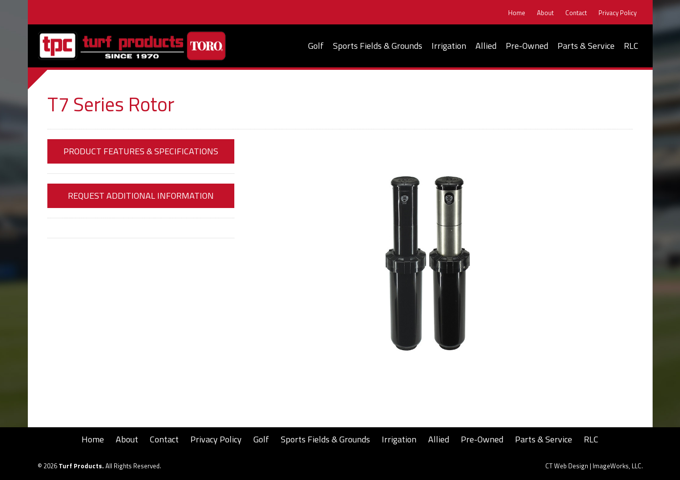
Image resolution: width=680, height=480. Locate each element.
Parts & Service (586, 45)
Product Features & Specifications (140, 151)
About (545, 13)
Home (516, 13)
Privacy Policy (617, 13)
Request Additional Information (141, 195)
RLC (631, 45)
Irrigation (449, 45)
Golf (316, 45)
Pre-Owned (527, 45)
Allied (485, 45)
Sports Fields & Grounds (377, 45)
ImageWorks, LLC (617, 466)
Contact (576, 13)
